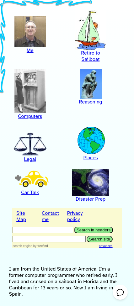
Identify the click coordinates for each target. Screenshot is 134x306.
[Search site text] (100, 239)
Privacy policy (75, 216)
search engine (22, 246)
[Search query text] (49, 239)
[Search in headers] (43, 230)
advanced (105, 246)
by (40, 246)
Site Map (21, 216)
